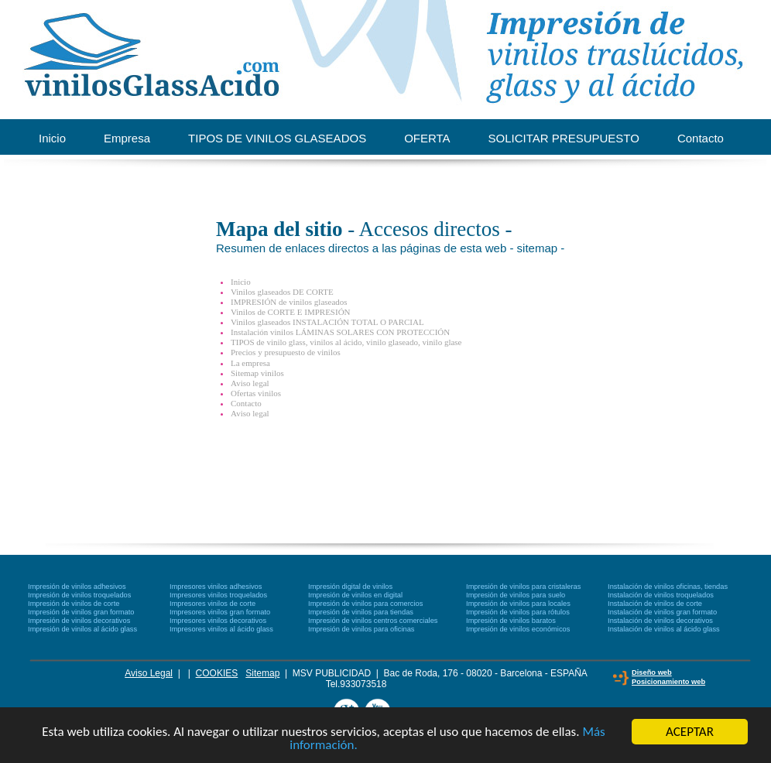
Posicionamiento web (668, 682)
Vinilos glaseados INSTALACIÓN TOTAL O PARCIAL (327, 322)
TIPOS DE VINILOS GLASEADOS (277, 138)
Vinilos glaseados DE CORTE (282, 291)
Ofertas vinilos (256, 393)
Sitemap (262, 673)
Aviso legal (250, 383)
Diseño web (652, 672)
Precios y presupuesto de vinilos (286, 352)
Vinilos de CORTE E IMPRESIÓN (291, 311)
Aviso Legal (149, 673)
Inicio (52, 138)
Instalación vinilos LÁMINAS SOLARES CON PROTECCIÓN (340, 332)
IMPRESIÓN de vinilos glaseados (289, 301)
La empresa (250, 363)
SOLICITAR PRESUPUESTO (563, 138)
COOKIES (217, 673)
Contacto (700, 138)
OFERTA (427, 138)
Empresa (127, 138)
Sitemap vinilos (257, 373)
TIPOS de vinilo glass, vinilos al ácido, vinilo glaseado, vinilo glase (346, 342)
